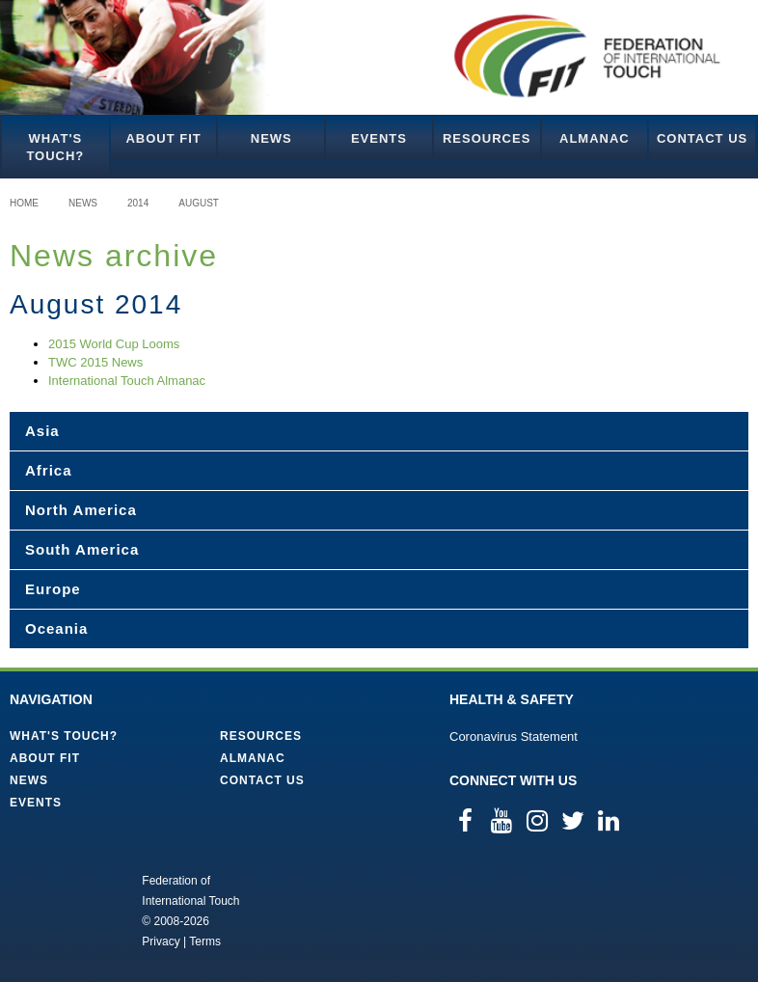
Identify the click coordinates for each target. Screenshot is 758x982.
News (271, 138)
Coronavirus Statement (513, 736)
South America (82, 549)
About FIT (163, 138)
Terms (205, 941)
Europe (53, 589)
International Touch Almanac (126, 380)
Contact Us (702, 138)
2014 (138, 203)
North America (81, 510)
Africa (48, 470)
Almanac (594, 138)
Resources (486, 138)
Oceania (56, 628)
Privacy (160, 941)
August (198, 203)
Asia (42, 431)
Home (24, 203)
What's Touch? (55, 147)
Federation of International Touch (62, 910)
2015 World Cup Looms (113, 344)
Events (379, 138)
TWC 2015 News (95, 362)
